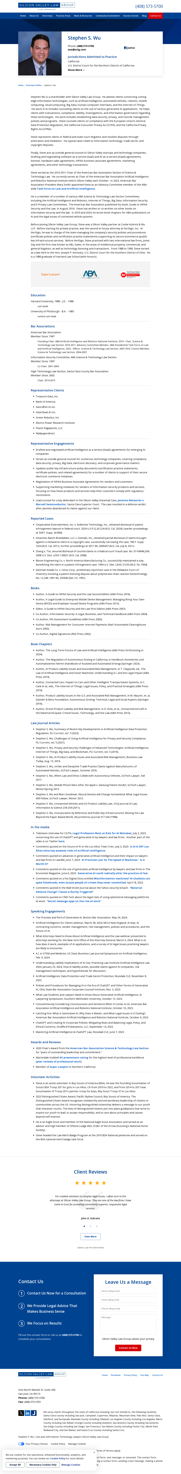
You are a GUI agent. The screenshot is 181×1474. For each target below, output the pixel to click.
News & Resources (83, 15)
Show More (75, 70)
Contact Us (155, 15)
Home (23, 15)
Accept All (15, 1464)
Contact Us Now (128, 1347)
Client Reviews (90, 1171)
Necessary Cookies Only (42, 1464)
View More (90, 1236)
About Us (34, 15)
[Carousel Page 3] (97, 1226)
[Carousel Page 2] (90, 1226)
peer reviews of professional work (59, 1061)
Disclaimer (116, 1375)
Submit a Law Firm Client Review (90, 1247)
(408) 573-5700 (149, 6)
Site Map (144, 1375)
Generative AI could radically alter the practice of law (113, 873)
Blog (144, 15)
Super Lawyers (59, 1067)
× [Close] (94, 1452)
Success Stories (131, 15)
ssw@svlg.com (77, 49)
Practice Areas (63, 15)
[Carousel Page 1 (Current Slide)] (84, 1226)
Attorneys (47, 15)
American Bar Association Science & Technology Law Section (109, 1048)
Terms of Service (104, 1450)
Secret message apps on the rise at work (74, 901)
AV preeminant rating (73, 1057)
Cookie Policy (58, 1443)
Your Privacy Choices (33, 1443)
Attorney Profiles (34, 85)
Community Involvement (108, 15)
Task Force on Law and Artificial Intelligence (66, 188)
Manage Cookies (77, 1443)
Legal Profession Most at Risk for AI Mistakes (102, 833)
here (61, 841)
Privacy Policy (130, 1375)
